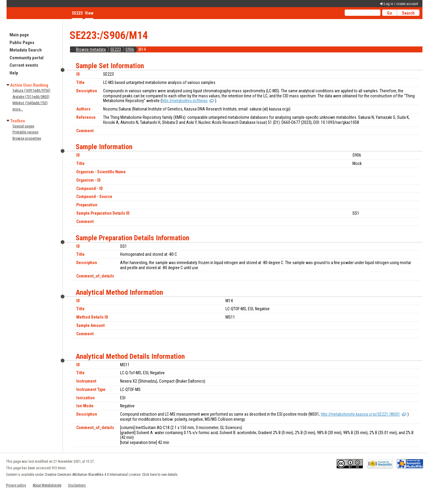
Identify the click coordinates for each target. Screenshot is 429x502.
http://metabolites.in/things (185, 100)
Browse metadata (91, 49)
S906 (129, 49)
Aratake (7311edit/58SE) (31, 96)
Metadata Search (26, 50)
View (89, 13)
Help (14, 73)
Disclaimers (77, 485)
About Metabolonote (47, 485)
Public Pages (22, 42)
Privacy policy (16, 485)
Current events (24, 65)
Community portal (26, 57)
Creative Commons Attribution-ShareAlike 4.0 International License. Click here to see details (111, 475)
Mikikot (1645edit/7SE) (30, 103)
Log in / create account (401, 4)
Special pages (23, 126)
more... (18, 109)
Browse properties (27, 138)
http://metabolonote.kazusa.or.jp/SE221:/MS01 (360, 414)
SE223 (115, 49)
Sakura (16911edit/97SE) (31, 90)
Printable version (25, 132)
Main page (19, 35)
